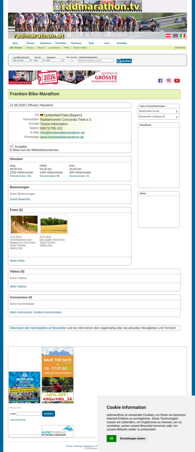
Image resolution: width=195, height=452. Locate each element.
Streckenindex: (18, 176)
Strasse (29, 48)
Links (106, 43)
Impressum (89, 446)
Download (76, 43)
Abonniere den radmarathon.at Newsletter (38, 328)
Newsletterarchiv (18, 420)
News (15, 43)
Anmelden (122, 43)
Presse (69, 446)
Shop (91, 43)
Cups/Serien (54, 48)
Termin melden (80, 48)
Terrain (37, 57)
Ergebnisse (45, 43)
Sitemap (78, 446)
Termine (30, 43)
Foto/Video (61, 43)
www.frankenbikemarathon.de (62, 137)
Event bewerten (20, 199)
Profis (66, 48)
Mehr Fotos (17, 260)
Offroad (41, 48)
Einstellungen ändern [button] (132, 438)
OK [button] (111, 438)
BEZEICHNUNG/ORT (88, 57)
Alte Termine (71, 57)
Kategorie (51, 57)
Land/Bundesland (21, 57)
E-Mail (13, 414)
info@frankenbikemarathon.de (62, 133)
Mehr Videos (18, 286)
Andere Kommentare (48, 312)
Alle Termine (16, 48)
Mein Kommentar (21, 312)
